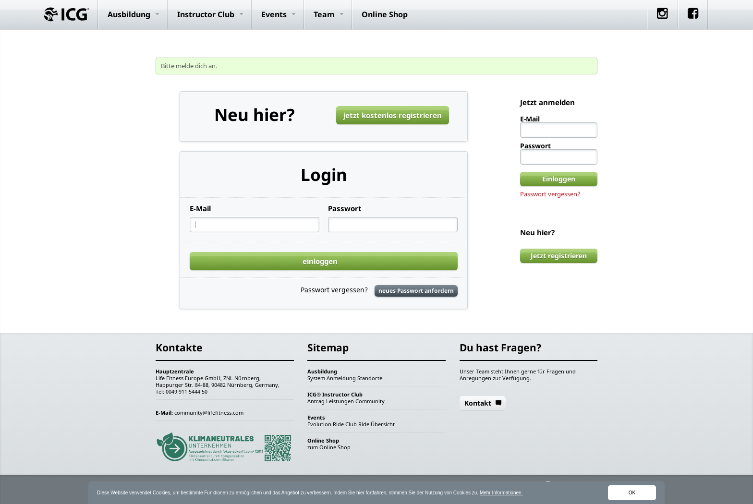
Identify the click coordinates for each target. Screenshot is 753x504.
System (316, 378)
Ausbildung (129, 14)
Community (370, 401)
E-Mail (200, 208)
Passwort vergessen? (550, 194)
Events (274, 14)
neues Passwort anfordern (416, 291)
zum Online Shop (329, 447)
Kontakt (477, 403)
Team (324, 14)
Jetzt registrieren (559, 255)
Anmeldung (341, 378)
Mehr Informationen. (501, 492)
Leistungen (340, 401)
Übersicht (383, 424)
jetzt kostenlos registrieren (392, 115)
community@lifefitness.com (208, 412)
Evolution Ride (325, 424)
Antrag (316, 401)
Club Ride (357, 424)
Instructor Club (205, 14)
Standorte (369, 378)
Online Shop (385, 14)
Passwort (345, 208)
